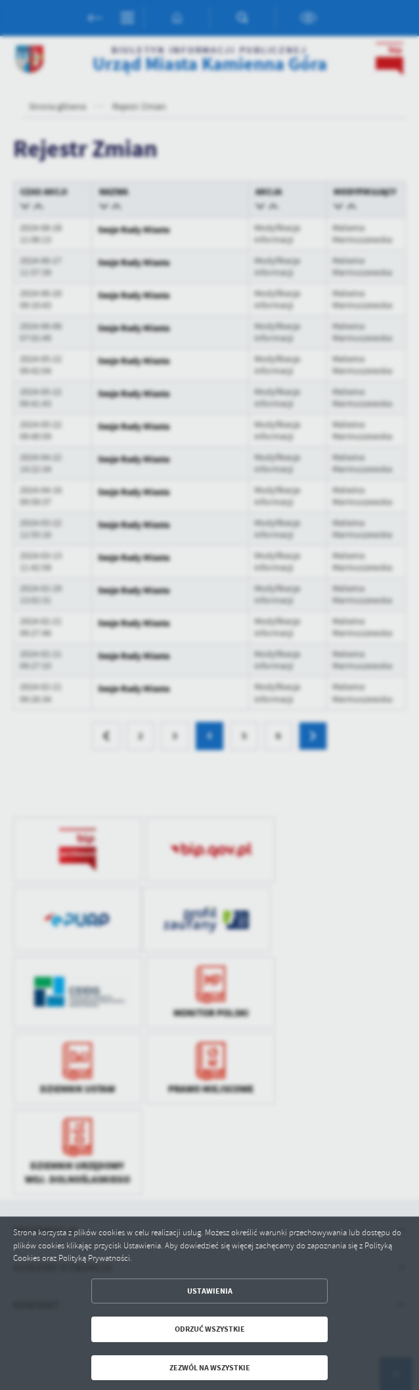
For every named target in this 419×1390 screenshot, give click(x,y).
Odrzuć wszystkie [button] (210, 1329)
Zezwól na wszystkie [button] (209, 1367)
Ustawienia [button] (209, 1291)
